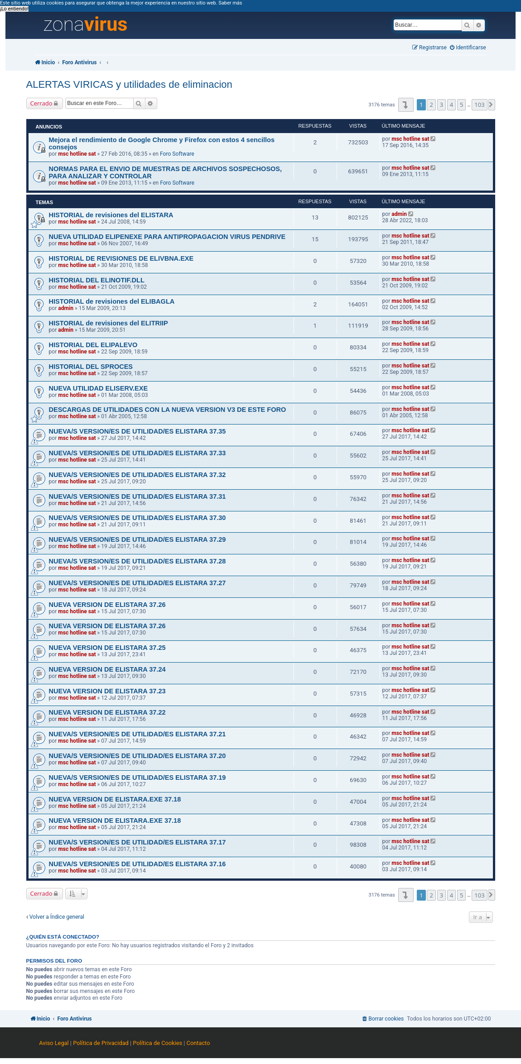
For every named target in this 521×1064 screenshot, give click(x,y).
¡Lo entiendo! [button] (14, 9)
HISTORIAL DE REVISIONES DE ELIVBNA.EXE (121, 258)
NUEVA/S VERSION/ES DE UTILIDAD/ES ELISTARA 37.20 (137, 755)
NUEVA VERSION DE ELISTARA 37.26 (107, 604)
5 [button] (461, 104)
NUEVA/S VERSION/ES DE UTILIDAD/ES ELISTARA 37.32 (137, 474)
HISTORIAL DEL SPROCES (91, 366)
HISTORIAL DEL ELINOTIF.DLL (97, 280)
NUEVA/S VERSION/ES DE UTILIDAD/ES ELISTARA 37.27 (137, 583)
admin (399, 214)
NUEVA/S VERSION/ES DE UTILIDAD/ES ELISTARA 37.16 (137, 864)
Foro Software (177, 154)
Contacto (198, 1043)
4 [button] (451, 104)
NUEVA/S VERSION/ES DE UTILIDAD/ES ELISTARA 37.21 (137, 734)
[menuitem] (468, 48)
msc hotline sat (77, 154)
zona (85, 24)
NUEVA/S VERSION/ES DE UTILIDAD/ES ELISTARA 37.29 (137, 539)
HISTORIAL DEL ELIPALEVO (93, 344)
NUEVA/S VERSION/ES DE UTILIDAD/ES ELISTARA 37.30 (137, 517)
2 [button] (431, 104)
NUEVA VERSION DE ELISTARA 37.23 (107, 691)
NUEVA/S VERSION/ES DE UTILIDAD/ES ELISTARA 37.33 (137, 453)
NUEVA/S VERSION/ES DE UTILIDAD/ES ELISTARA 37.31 (137, 496)
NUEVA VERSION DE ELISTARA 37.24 (107, 669)
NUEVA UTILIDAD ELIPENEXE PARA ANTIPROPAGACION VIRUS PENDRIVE (167, 236)
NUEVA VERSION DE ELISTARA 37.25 (107, 647)
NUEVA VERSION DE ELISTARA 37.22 (107, 712)
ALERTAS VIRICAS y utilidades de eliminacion (129, 84)
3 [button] (441, 104)
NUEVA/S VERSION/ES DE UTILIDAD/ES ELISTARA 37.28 (137, 561)
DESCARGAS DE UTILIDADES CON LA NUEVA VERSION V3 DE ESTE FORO (167, 409)
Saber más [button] (230, 3)
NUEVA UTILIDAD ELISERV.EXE (98, 388)
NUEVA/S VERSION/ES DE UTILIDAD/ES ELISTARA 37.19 (137, 777)
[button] (405, 105)
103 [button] (479, 104)
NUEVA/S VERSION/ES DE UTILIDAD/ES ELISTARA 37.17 (137, 842)
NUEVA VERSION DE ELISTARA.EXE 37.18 (115, 799)
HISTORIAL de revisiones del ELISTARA (111, 215)
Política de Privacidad (101, 1043)
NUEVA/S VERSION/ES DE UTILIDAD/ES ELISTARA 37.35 (137, 431)
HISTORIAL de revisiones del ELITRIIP (108, 323)
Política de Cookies (157, 1043)
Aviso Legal (53, 1043)
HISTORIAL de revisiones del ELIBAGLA (112, 301)
